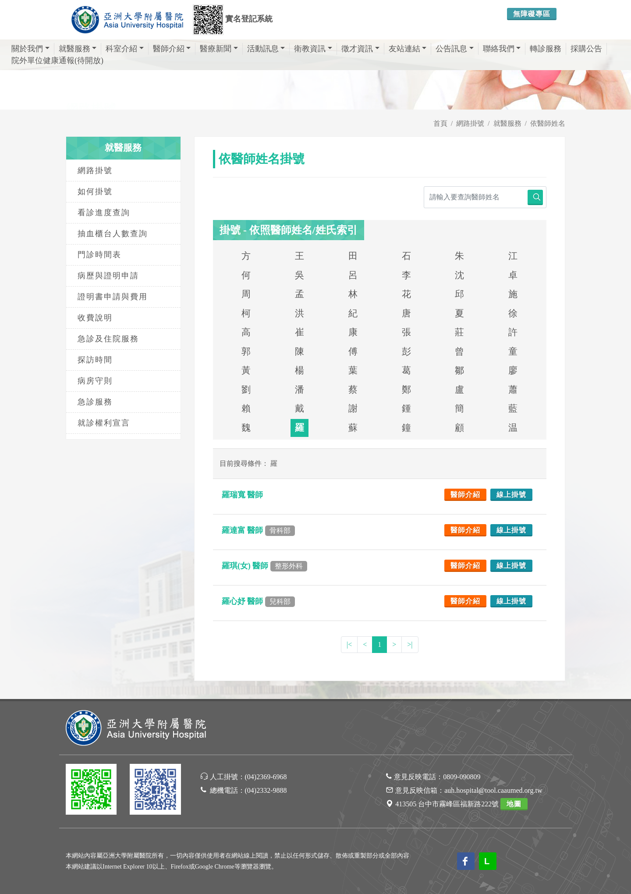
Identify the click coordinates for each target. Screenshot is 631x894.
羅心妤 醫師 (258, 601)
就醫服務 (78, 48)
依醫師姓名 (547, 123)
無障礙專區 (531, 14)
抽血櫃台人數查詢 (113, 233)
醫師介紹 (172, 48)
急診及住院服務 (108, 338)
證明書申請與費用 (113, 296)
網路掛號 (470, 123)
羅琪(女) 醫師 (264, 565)
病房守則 (95, 380)
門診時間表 (99, 254)
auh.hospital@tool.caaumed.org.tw (493, 790)
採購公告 (586, 48)
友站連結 (408, 48)
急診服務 (95, 401)
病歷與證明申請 (108, 275)
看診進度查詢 (104, 212)
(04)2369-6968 (266, 776)
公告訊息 (455, 48)
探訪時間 (95, 359)
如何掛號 (95, 191)
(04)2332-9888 (266, 790)
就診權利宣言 (104, 423)
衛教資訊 (313, 48)
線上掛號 (511, 494)
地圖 (514, 804)
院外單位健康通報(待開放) (57, 60)
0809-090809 (461, 776)
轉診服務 (545, 48)
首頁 (440, 123)
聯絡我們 (502, 48)
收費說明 (95, 317)
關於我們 (30, 48)
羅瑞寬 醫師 (243, 494)
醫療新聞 (219, 48)
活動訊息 (266, 48)
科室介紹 (125, 48)
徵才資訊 (360, 48)
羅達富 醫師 (258, 530)
